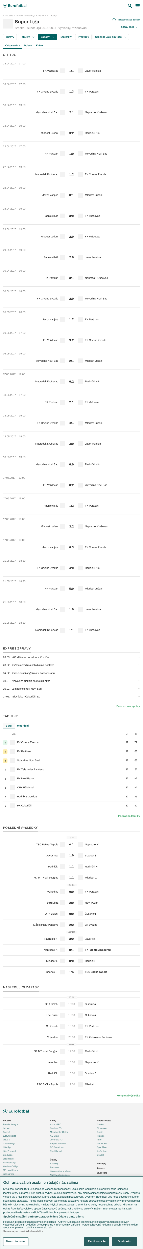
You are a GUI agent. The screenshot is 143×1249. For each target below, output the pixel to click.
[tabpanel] (71, 771)
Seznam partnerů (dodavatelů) (23, 1231)
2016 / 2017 (129, 27)
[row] (71, 69)
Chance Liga (9, 1143)
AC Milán (54, 1136)
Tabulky (27, 37)
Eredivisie (8, 1155)
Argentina (101, 1151)
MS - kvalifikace (10, 1170)
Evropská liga (9, 1162)
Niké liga (7, 1147)
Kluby (53, 1120)
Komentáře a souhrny (60, 1171)
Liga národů (8, 1174)
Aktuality (54, 1163)
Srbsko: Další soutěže (110, 37)
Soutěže (9, 15)
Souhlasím (124, 1241)
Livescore (102, 1173)
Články (53, 1159)
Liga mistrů (8, 1158)
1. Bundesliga (9, 1136)
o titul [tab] (9, 725)
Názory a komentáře (60, 1175)
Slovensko (102, 1128)
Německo (101, 1143)
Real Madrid (56, 1151)
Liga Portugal (9, 1151)
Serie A (6, 1132)
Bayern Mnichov (58, 1143)
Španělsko (102, 1147)
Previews (54, 1167)
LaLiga (6, 1128)
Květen (40, 45)
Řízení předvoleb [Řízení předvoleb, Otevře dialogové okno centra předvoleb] (15, 1241)
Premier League (10, 1124)
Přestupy (83, 37)
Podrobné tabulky (129, 816)
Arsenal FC (55, 1124)
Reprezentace (104, 1120)
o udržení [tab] (23, 725)
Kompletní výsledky (128, 1095)
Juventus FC (56, 1139)
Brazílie (100, 1155)
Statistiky (66, 37)
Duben (28, 45)
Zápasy (53, 15)
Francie (100, 1136)
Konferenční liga (10, 1166)
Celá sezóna (12, 45)
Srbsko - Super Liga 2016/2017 (31, 15)
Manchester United (59, 1132)
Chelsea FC (56, 1128)
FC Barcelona (57, 1147)
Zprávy (10, 37)
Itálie (99, 1139)
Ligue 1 (6, 1139)
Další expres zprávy (128, 706)
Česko (100, 1124)
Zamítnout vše (96, 1241)
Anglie (100, 1132)
